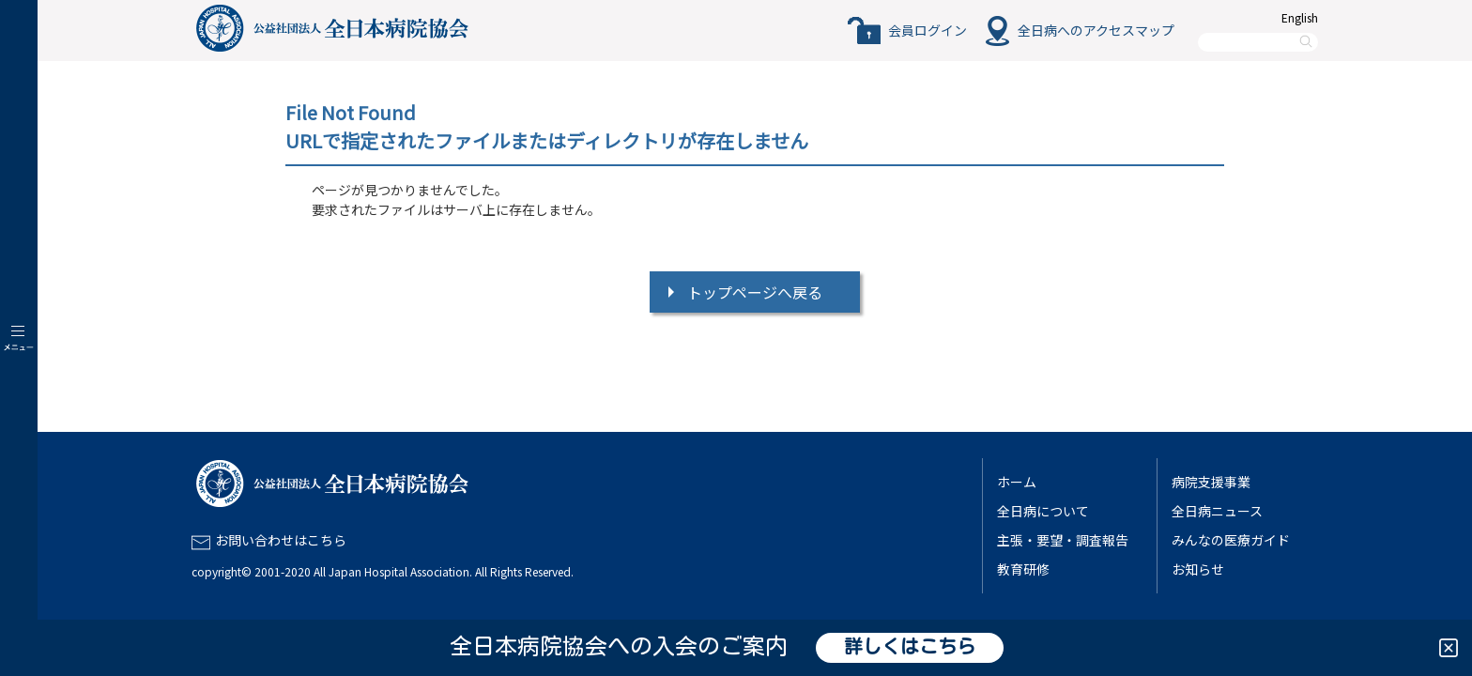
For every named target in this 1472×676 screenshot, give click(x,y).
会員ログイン (927, 30)
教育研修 (1023, 569)
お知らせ (1198, 569)
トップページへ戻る (754, 292)
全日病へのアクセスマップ (1096, 30)
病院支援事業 (1211, 481)
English (1299, 17)
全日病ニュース (1217, 510)
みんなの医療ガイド (1231, 539)
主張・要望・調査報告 (1062, 539)
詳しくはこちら (909, 648)
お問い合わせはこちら (280, 539)
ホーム (1016, 481)
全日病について (1043, 510)
